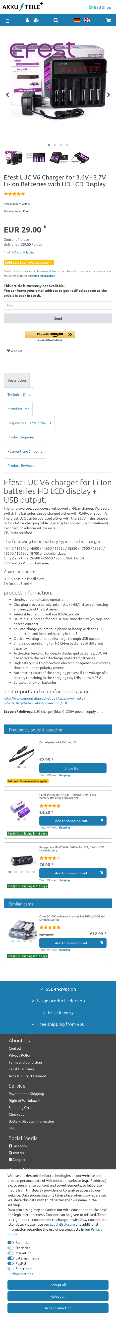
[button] (68, 336)
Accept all (58, 1284)
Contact (15, 1048)
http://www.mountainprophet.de (30, 698)
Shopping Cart (20, 1107)
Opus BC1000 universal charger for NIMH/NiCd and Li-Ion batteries (72, 918)
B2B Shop (100, 6)
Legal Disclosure (21, 1069)
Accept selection (58, 1308)
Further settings (20, 1273)
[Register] (37, 20)
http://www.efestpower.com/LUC (42, 703)
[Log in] (28, 20)
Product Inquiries (21, 437)
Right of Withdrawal (24, 1100)
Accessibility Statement (27, 1076)
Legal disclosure (62, 1224)
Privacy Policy (20, 1055)
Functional (23, 1268)
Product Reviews (20, 465)
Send (58, 318)
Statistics (22, 1247)
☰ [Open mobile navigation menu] (7, 20)
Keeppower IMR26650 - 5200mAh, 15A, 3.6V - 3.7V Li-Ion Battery (71, 848)
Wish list (14, 351)
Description (16, 380)
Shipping (28, 252)
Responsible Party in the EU (29, 422)
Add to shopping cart (79, 820)
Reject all (58, 1296)
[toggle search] (56, 20)
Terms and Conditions (26, 1062)
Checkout (16, 1114)
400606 (59, 528)
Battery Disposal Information (31, 1121)
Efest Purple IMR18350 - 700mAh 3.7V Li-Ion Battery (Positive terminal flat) (67, 796)
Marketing (23, 1253)
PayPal (20, 1263)
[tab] (58, 380)
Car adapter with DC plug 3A (58, 742)
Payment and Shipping (25, 451)
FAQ (12, 1128)
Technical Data (19, 394)
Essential (22, 1242)
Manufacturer (18, 408)
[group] (22, 756)
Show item (73, 768)
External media (27, 1258)
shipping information (41, 276)
